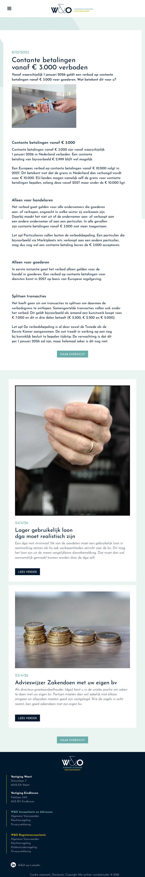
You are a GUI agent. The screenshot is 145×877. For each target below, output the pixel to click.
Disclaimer (58, 874)
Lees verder (27, 572)
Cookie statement (40, 874)
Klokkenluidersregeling (24, 847)
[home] (70, 8)
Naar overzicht (72, 354)
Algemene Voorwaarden (25, 816)
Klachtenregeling (21, 820)
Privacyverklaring (21, 824)
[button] (9, 9)
